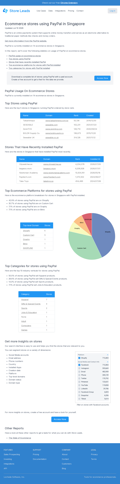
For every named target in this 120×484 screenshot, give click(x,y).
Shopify (26, 230)
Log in (112, 11)
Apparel (24, 299)
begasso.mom (49, 168)
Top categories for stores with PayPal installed (29, 68)
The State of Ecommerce (20, 438)
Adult (23, 321)
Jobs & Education (29, 312)
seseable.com (51, 125)
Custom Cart (28, 235)
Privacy (94, 454)
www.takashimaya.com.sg (56, 120)
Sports (24, 308)
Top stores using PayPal (19, 59)
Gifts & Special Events (30, 304)
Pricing (71, 11)
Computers (26, 325)
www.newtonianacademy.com (56, 173)
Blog (64, 468)
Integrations (60, 11)
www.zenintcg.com (53, 129)
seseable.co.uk (52, 137)
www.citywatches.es (52, 164)
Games (24, 330)
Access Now (102, 78)
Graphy (26, 239)
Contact (79, 11)
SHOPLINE (28, 248)
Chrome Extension (68, 3)
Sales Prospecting (12, 454)
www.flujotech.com (51, 177)
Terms (94, 459)
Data (50, 11)
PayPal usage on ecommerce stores (25, 56)
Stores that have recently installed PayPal (27, 62)
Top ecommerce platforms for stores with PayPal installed (34, 65)
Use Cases (41, 11)
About (64, 454)
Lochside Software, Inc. (14, 477)
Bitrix (25, 244)
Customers (66, 464)
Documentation (39, 459)
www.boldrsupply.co (54, 133)
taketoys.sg (48, 181)
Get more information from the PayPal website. (26, 41)
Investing (8, 459)
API (5, 468)
